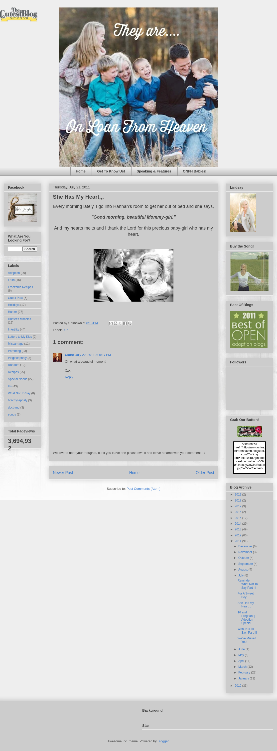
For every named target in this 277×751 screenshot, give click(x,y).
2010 (238, 685)
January (244, 678)
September (246, 564)
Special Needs (17, 379)
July (241, 575)
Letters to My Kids (20, 336)
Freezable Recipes (20, 287)
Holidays (13, 305)
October (244, 558)
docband (13, 407)
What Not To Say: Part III (247, 630)
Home (81, 171)
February (244, 672)
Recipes (13, 372)
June (242, 649)
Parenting (14, 351)
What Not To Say (19, 393)
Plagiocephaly (17, 358)
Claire (69, 355)
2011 (238, 541)
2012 (238, 535)
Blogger (162, 741)
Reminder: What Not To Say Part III (248, 584)
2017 (238, 506)
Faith (11, 280)
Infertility (13, 329)
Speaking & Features (154, 171)
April (241, 661)
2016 (238, 512)
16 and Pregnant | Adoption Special (246, 618)
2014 (238, 523)
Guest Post (15, 298)
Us (66, 330)
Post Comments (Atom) (143, 489)
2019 (238, 494)
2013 (238, 529)
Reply (69, 377)
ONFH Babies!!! (196, 171)
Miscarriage (15, 343)
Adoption (14, 273)
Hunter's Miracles (19, 319)
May (241, 655)
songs (12, 414)
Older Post (205, 473)
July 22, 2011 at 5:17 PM (93, 355)
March (243, 666)
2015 (238, 518)
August (243, 569)
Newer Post (63, 473)
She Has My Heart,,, (246, 604)
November (245, 552)
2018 (238, 500)
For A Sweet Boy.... (246, 595)
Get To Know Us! (111, 171)
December (245, 546)
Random (13, 365)
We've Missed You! (247, 640)
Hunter (12, 312)
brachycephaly (17, 400)
